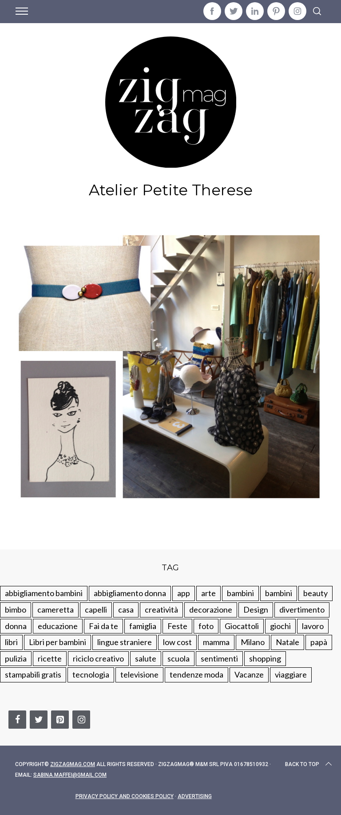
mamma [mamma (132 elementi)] (216, 642)
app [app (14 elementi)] (183, 593)
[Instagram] (81, 719)
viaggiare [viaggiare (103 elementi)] (291, 674)
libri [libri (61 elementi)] (11, 642)
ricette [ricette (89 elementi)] (50, 658)
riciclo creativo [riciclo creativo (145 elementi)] (98, 658)
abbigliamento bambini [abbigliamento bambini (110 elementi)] (44, 593)
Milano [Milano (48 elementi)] (253, 642)
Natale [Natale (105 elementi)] (287, 642)
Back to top (309, 764)
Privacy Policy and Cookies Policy (124, 796)
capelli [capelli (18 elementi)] (96, 609)
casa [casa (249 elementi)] (126, 609)
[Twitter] (39, 719)
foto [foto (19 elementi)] (206, 626)
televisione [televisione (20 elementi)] (139, 674)
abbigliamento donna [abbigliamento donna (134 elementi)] (130, 593)
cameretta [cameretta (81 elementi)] (55, 609)
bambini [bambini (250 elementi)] (240, 593)
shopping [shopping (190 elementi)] (265, 658)
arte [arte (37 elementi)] (208, 593)
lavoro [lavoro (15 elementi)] (313, 626)
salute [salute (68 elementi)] (145, 658)
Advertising (195, 796)
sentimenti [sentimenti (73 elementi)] (219, 658)
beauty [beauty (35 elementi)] (315, 593)
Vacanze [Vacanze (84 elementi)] (249, 674)
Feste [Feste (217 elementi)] (177, 626)
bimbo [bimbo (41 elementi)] (15, 609)
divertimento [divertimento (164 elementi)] (302, 609)
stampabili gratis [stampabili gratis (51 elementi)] (33, 674)
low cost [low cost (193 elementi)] (177, 642)
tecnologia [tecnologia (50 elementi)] (90, 674)
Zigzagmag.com (72, 764)
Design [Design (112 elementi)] (255, 609)
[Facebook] (17, 719)
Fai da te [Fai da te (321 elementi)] (103, 626)
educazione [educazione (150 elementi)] (58, 626)
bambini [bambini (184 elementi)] (278, 593)
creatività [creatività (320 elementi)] (161, 609)
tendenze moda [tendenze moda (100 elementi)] (196, 674)
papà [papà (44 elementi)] (318, 642)
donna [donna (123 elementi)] (16, 626)
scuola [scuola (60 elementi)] (178, 658)
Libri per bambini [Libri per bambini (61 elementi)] (57, 642)
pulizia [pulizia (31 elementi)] (16, 658)
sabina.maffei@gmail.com (70, 775)
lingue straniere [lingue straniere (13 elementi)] (124, 642)
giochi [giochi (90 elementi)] (280, 626)
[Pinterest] (60, 719)
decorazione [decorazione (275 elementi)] (210, 609)
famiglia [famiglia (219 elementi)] (142, 626)
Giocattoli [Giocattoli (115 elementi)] (242, 626)
